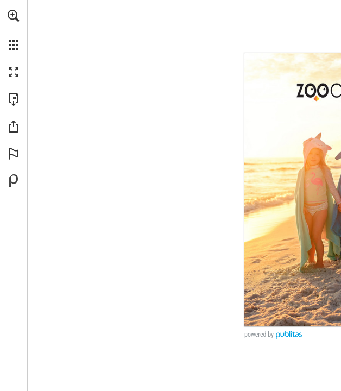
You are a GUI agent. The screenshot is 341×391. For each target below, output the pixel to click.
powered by (259, 334)
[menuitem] (13, 29)
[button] (13, 15)
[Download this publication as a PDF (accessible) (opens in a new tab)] (13, 99)
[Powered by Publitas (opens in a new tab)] (13, 180)
